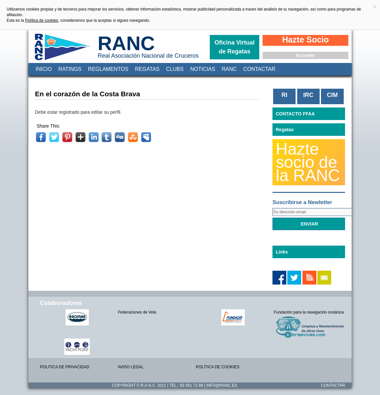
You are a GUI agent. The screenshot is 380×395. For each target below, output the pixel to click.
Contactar (259, 69)
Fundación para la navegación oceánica (309, 312)
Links (282, 252)
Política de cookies (41, 20)
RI (284, 95)
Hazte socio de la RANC (308, 162)
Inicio (44, 69)
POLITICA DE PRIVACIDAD (64, 367)
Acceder (305, 55)
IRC (308, 95)
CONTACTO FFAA (295, 113)
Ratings (69, 69)
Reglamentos (108, 69)
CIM (332, 95)
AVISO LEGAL (130, 367)
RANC (126, 43)
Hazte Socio (305, 39)
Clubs (174, 69)
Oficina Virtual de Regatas (234, 47)
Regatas (147, 69)
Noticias (202, 69)
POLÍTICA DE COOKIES (217, 367)
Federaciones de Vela (137, 312)
